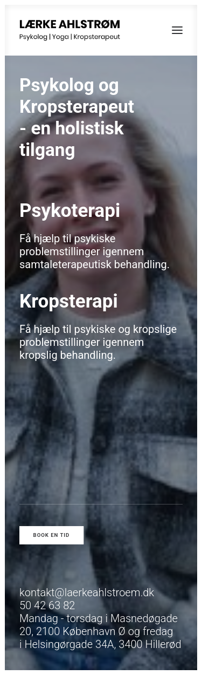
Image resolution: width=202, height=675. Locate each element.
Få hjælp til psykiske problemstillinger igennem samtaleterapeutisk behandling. (94, 251)
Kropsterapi (68, 301)
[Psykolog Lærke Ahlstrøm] (69, 30)
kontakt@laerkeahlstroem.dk (86, 592)
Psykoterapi (69, 211)
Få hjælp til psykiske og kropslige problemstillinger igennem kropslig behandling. (98, 342)
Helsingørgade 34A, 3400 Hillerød (102, 644)
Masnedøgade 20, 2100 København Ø (98, 625)
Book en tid (51, 535)
